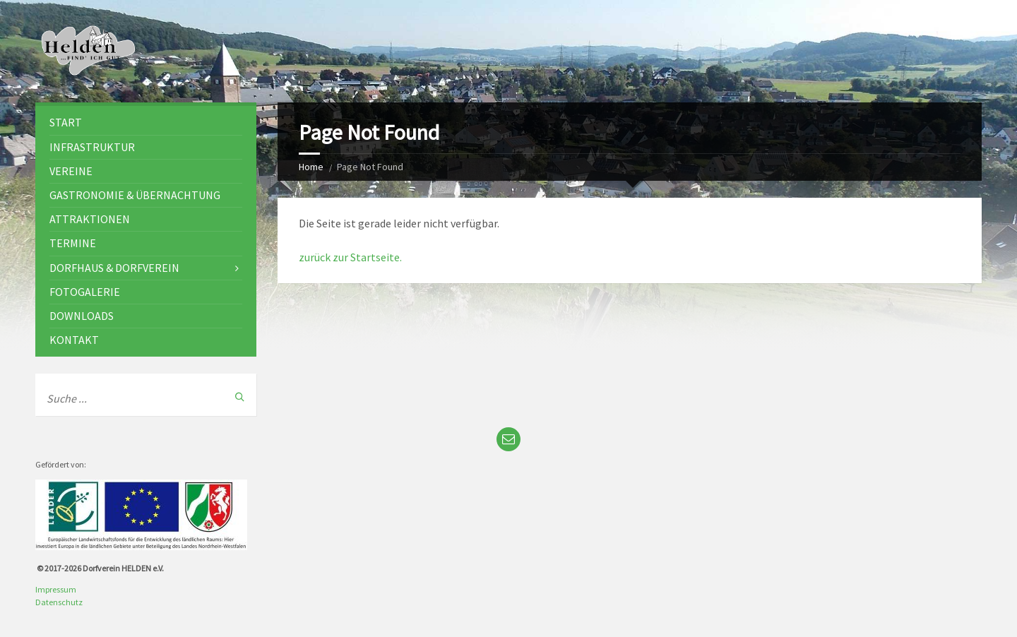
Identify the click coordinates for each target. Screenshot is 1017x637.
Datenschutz (59, 602)
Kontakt (74, 340)
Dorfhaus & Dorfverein (114, 268)
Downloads (81, 316)
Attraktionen (89, 219)
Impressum (55, 589)
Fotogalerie (84, 292)
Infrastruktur (92, 147)
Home (311, 166)
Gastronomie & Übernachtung (134, 195)
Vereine (71, 171)
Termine (72, 243)
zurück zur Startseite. (350, 257)
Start (65, 122)
